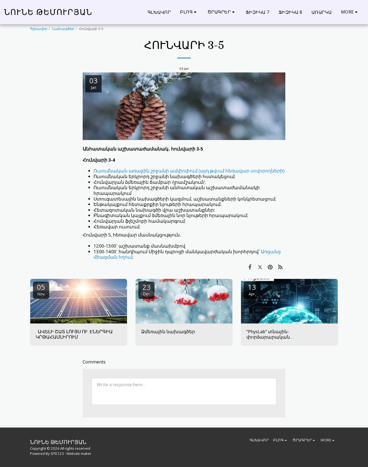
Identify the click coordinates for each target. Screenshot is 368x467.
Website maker (78, 453)
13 (252, 289)
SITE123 (57, 453)
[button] (189, 12)
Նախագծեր (63, 28)
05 (41, 289)
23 (146, 289)
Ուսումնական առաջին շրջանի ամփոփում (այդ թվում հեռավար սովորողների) (189, 171)
